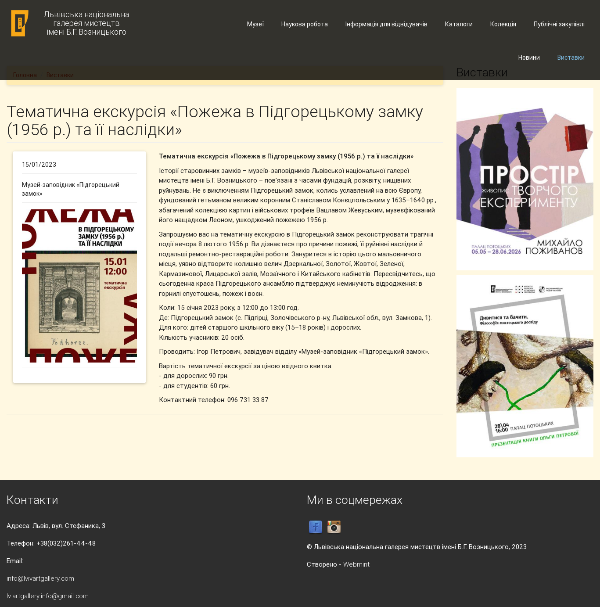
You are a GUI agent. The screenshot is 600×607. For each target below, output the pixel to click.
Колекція (503, 24)
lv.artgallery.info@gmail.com (48, 596)
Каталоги (459, 24)
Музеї (255, 24)
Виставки (571, 57)
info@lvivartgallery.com (40, 578)
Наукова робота (304, 24)
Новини (529, 57)
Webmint (356, 564)
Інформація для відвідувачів (386, 24)
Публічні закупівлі (559, 24)
